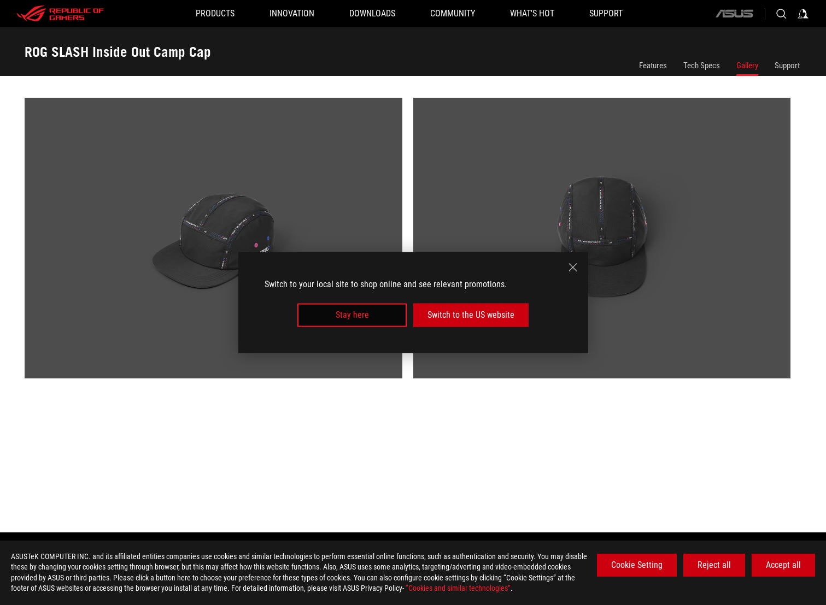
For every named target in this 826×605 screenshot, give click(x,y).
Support (787, 65)
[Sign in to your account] (803, 13)
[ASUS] (734, 14)
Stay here (352, 315)
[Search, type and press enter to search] (781, 14)
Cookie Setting (637, 565)
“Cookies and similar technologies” (458, 588)
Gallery (747, 65)
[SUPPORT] (606, 13)
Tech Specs (701, 65)
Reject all (714, 565)
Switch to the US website (470, 315)
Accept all (783, 565)
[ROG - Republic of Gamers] (60, 13)
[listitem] (219, 243)
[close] (572, 267)
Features (653, 65)
